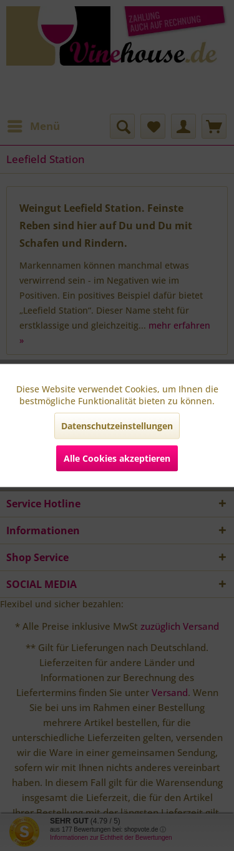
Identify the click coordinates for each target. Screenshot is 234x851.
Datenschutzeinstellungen (117, 426)
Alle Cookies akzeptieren (117, 458)
